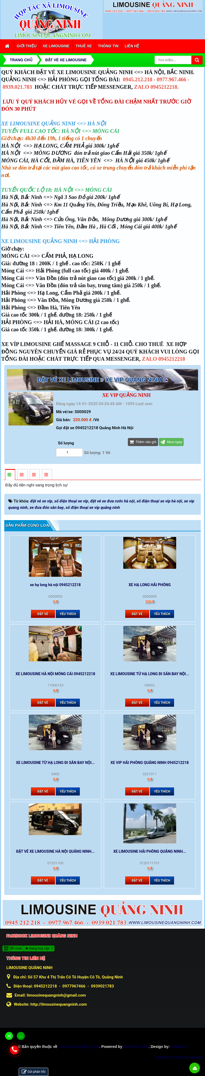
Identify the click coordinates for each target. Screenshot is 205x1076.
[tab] (10, 475)
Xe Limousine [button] (56, 46)
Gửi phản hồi (33, 1071)
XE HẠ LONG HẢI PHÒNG (150, 585)
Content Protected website (179, 1057)
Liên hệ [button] (132, 46)
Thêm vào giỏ (142, 442)
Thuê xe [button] (84, 46)
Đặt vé (43, 614)
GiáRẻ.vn (179, 1046)
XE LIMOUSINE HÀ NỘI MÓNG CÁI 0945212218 (55, 674)
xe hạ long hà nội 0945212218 (55, 585)
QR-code (13, 948)
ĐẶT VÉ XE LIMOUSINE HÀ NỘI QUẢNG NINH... (55, 851)
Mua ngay (171, 442)
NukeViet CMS (136, 1046)
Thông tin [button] (108, 46)
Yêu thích (68, 614)
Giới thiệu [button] (27, 46)
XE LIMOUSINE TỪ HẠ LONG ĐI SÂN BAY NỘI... (149, 674)
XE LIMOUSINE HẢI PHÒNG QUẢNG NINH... (149, 851)
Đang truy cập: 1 (39, 948)
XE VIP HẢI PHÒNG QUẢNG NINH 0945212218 (150, 762)
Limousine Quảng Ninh (78, 1046)
